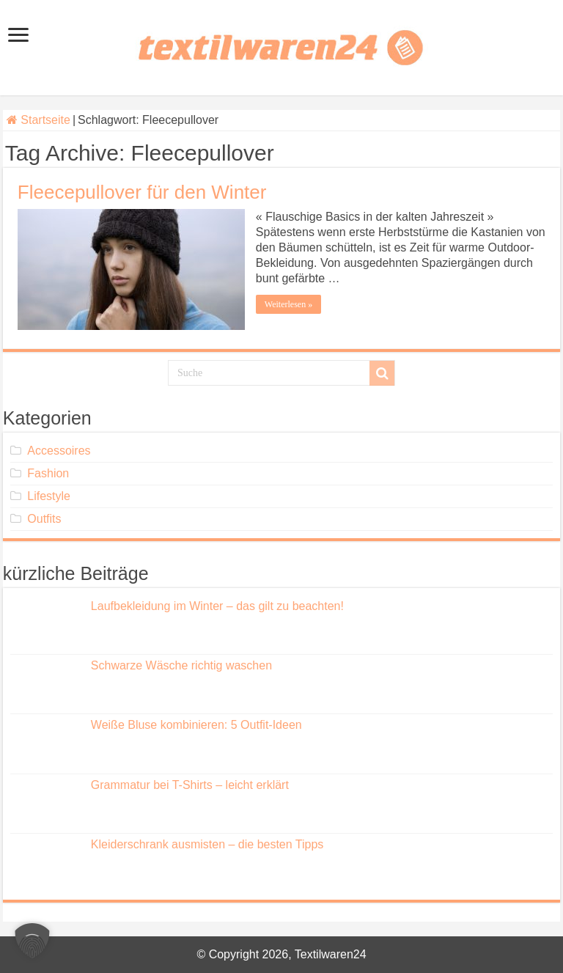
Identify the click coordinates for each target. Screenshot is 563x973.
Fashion (48, 473)
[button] (32, 940)
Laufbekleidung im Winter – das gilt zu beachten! (217, 606)
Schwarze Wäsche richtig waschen (181, 665)
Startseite (38, 120)
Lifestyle (48, 496)
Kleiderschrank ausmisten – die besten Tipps (207, 844)
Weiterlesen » (288, 304)
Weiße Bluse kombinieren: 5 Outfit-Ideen (196, 725)
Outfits (44, 519)
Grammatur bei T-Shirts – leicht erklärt (190, 785)
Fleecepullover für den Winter (142, 192)
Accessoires (58, 450)
